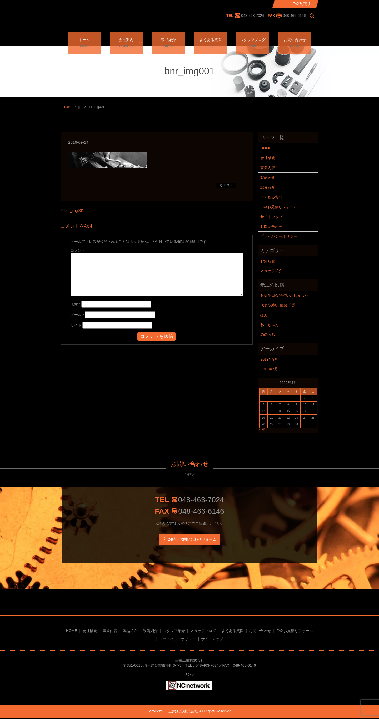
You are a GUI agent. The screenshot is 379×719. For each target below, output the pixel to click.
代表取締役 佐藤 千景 (278, 305)
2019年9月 (269, 359)
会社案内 (124, 38)
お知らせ (267, 261)
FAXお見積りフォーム (278, 207)
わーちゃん (269, 325)
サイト (76, 325)
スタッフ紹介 (271, 271)
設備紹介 (267, 187)
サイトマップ (271, 217)
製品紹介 (168, 38)
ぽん (264, 315)
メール (77, 314)
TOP (67, 107)
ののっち (267, 334)
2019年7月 (269, 369)
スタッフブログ (253, 38)
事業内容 (267, 168)
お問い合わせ (295, 38)
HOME (265, 148)
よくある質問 (211, 38)
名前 (75, 304)
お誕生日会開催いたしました (284, 295)
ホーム (84, 38)
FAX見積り (302, 4)
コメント (78, 250)
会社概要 (267, 158)
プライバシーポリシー (278, 236)
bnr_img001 (74, 210)
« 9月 (262, 429)
